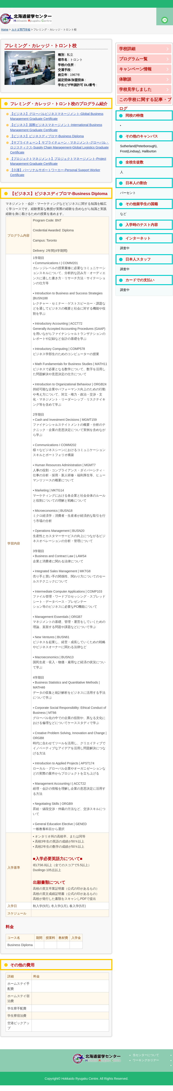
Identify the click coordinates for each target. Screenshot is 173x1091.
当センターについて (146, 1055)
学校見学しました (135, 89)
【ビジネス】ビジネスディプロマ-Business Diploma (47, 136)
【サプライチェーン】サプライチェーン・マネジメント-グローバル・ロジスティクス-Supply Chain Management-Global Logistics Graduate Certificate (59, 147)
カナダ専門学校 (20, 29)
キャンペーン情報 (135, 69)
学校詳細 (127, 49)
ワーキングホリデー (146, 1060)
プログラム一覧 (133, 59)
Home (4, 29)
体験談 (125, 79)
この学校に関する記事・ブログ (145, 100)
